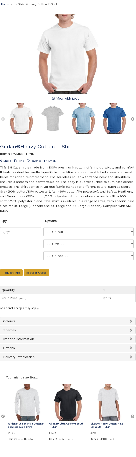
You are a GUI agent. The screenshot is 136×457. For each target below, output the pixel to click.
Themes (9, 330)
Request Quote (36, 272)
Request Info (11, 272)
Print (19, 160)
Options (9, 348)
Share (5, 160)
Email (50, 160)
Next (133, 119)
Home (5, 4)
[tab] (67, 321)
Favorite (34, 160)
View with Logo (65, 98)
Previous (3, 119)
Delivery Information (19, 357)
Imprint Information (18, 339)
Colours (9, 321)
